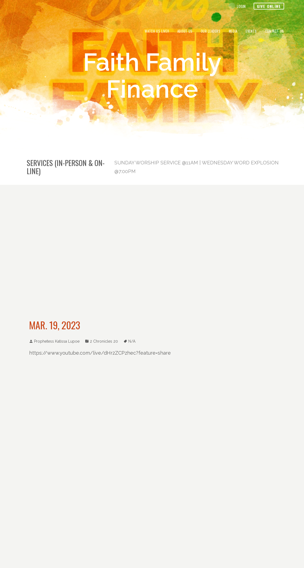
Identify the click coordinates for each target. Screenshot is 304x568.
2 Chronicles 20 (104, 341)
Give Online (269, 6)
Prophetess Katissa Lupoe (57, 341)
